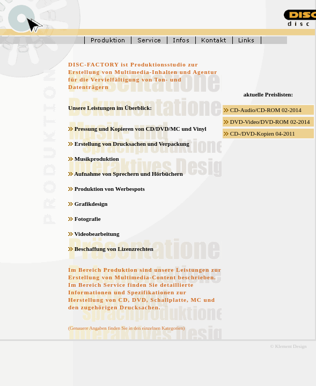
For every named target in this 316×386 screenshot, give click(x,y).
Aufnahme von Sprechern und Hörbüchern (128, 173)
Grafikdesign (91, 204)
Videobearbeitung (97, 234)
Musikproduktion (97, 158)
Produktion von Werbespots (110, 188)
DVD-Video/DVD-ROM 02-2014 (270, 121)
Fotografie (88, 219)
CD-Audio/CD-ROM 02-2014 (266, 110)
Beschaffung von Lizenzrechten (114, 249)
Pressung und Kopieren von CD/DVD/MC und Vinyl (141, 128)
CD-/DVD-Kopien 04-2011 (262, 133)
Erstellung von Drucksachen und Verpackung (132, 143)
